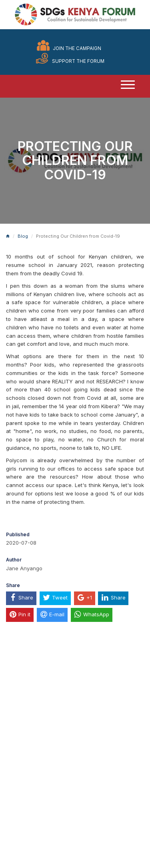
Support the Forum (78, 61)
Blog (23, 236)
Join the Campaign (77, 48)
